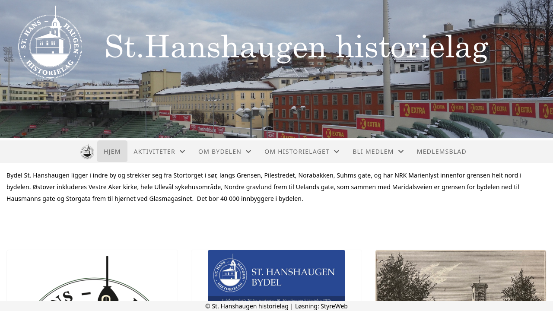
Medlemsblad (442, 151)
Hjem (112, 151)
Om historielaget (302, 151)
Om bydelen (224, 151)
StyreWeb (334, 306)
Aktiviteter (160, 151)
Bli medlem (378, 151)
